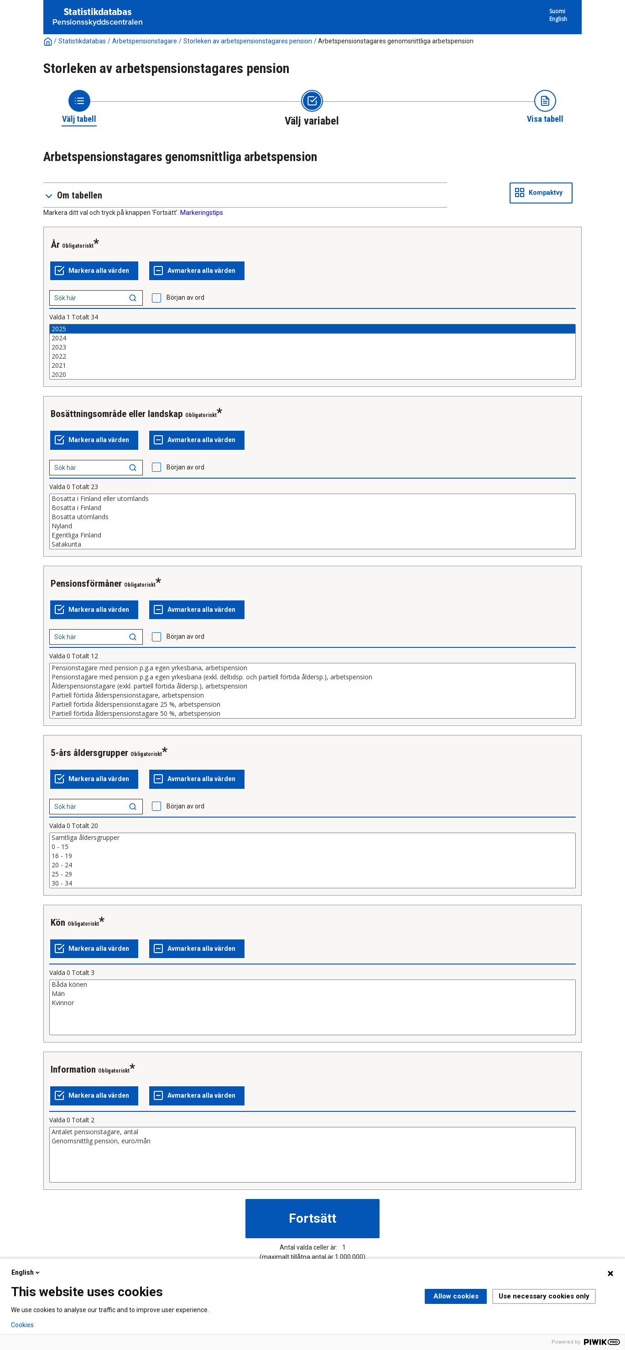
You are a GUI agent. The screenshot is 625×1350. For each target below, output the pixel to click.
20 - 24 (312, 865)
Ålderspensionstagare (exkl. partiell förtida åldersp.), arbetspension (312, 686)
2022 (312, 356)
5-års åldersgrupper (89, 752)
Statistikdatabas (82, 41)
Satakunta (312, 544)
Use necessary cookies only (544, 1296)
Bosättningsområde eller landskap (117, 413)
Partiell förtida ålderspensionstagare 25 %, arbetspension (312, 704)
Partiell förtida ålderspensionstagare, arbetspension (312, 695)
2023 (312, 347)
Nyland (312, 526)
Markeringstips (201, 212)
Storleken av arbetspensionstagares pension (247, 41)
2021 (312, 365)
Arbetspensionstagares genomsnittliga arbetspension (396, 41)
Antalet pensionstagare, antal (312, 1131)
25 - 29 (312, 874)
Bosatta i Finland (312, 507)
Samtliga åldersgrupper (312, 837)
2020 (312, 374)
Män (312, 993)
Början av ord (185, 297)
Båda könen (312, 984)
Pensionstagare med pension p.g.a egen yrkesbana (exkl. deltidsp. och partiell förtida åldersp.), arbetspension (312, 677)
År (55, 244)
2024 (312, 338)
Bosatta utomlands (312, 516)
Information (73, 1069)
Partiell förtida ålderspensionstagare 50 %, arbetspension (312, 713)
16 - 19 (312, 855)
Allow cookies (456, 1296)
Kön (58, 922)
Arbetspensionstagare (144, 41)
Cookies (22, 1325)
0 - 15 (312, 846)
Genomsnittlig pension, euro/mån (312, 1141)
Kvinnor (312, 1002)
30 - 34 (312, 883)
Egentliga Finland (312, 535)
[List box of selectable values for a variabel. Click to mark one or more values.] (312, 352)
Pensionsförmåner (86, 583)
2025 (312, 329)
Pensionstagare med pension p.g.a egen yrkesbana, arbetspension (312, 667)
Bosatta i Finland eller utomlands (312, 498)
